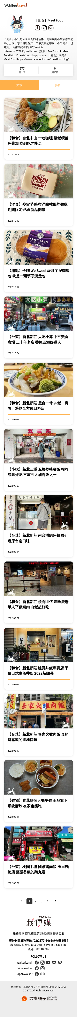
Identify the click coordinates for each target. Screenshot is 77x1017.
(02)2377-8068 (42, 940)
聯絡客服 (58, 933)
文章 (19, 85)
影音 (58, 85)
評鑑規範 (46, 933)
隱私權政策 (32, 933)
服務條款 (18, 933)
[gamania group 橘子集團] (38, 998)
